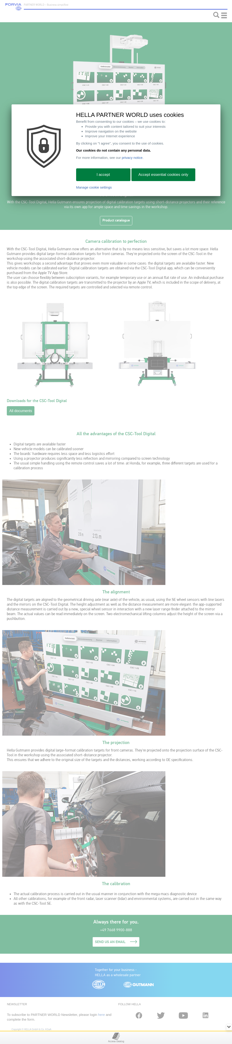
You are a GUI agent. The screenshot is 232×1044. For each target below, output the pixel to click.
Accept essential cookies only (163, 174)
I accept (103, 174)
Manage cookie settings (94, 187)
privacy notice (132, 158)
